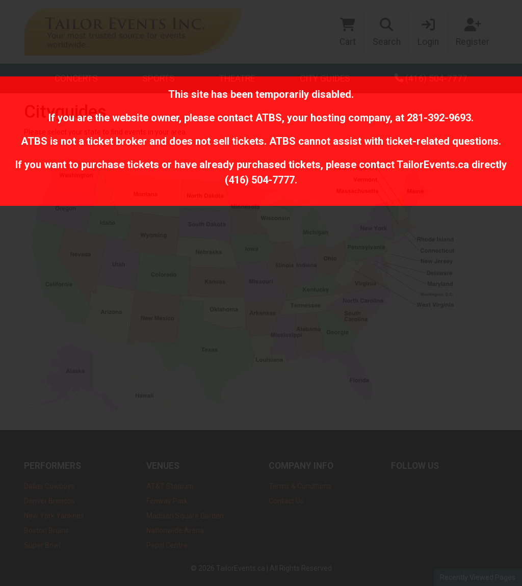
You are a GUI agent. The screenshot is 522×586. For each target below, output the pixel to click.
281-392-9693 (439, 118)
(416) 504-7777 (260, 180)
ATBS (268, 118)
